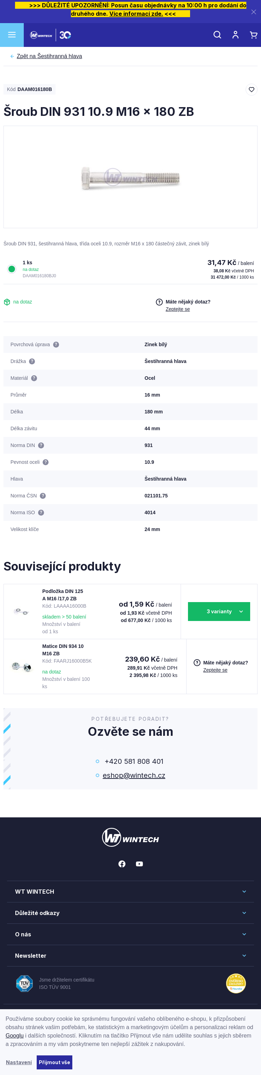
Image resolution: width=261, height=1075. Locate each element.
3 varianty (219, 611)
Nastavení (19, 1062)
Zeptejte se (178, 309)
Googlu (15, 1036)
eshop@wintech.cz (134, 775)
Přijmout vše (54, 1062)
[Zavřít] (253, 12)
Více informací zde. (136, 13)
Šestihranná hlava (49, 56)
